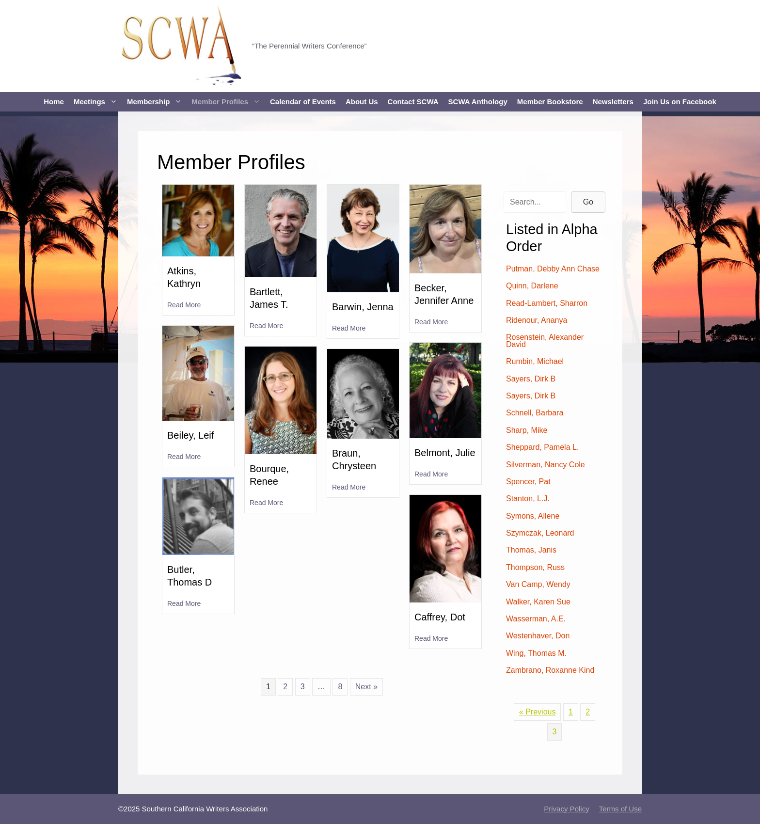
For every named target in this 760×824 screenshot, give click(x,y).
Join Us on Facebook (679, 101)
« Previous (537, 712)
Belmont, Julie (444, 452)
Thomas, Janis (531, 550)
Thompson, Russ (535, 567)
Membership (157, 101)
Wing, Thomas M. (536, 653)
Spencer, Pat (528, 481)
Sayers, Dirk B (530, 379)
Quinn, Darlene (532, 286)
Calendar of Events (303, 101)
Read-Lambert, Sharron (546, 303)
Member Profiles (228, 101)
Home (54, 101)
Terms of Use (620, 809)
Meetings (98, 101)
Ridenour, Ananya (536, 320)
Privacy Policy (566, 809)
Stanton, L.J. (528, 498)
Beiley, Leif (190, 435)
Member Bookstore (550, 101)
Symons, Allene (532, 516)
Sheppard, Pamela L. (542, 447)
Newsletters (613, 101)
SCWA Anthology (477, 101)
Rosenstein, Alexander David (545, 340)
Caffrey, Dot (439, 617)
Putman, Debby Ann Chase (553, 269)
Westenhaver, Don (538, 636)
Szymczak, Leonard (540, 533)
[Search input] (535, 202)
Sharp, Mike (526, 430)
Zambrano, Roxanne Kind (550, 670)
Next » (366, 686)
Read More (184, 305)
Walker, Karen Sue (538, 602)
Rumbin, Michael (535, 361)
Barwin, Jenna (363, 306)
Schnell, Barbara (534, 413)
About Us (362, 101)
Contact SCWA (413, 101)
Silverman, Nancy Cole (545, 464)
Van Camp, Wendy (538, 584)
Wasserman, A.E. (536, 619)
